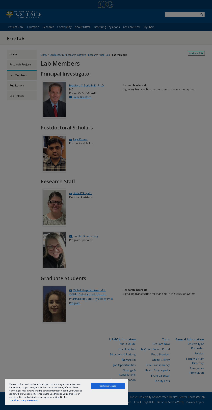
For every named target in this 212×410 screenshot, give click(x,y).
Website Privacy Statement (23, 400)
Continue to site (107, 385)
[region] (66, 392)
